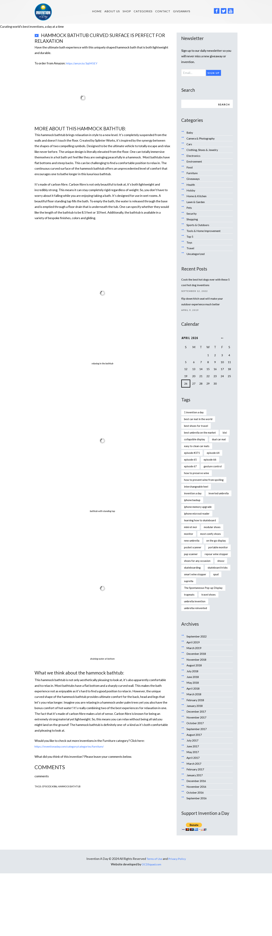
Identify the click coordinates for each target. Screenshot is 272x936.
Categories (143, 11)
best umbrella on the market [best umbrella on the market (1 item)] (203, 436)
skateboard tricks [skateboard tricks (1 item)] (196, 627)
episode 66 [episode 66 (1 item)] (213, 471)
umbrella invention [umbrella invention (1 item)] (196, 663)
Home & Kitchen (197, 197)
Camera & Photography (202, 139)
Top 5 (190, 237)
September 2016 (197, 861)
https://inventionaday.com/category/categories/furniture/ (74, 746)
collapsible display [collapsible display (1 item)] (208, 443)
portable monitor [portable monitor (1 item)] (195, 592)
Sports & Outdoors (199, 226)
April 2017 (193, 820)
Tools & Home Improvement (205, 231)
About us (112, 11)
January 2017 (195, 838)
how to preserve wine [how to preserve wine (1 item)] (198, 486)
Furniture (192, 174)
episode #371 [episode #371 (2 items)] (193, 464)
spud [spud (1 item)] (220, 635)
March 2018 (194, 757)
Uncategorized (196, 255)
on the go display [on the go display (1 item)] (195, 577)
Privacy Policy (178, 921)
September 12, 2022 (196, 292)
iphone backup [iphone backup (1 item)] (194, 527)
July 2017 (192, 803)
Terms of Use (154, 921)
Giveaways (181, 11)
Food (189, 168)
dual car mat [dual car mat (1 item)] (192, 450)
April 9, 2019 (191, 311)
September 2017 (197, 791)
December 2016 (197, 843)
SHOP (127, 11)
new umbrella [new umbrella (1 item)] (193, 570)
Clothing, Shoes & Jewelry (204, 151)
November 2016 (197, 849)
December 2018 (197, 716)
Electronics (194, 156)
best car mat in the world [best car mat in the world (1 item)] (200, 421)
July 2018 (192, 734)
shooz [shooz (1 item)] (188, 620)
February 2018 (196, 762)
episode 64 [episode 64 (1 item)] (216, 464)
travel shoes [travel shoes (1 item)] (211, 656)
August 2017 (195, 797)
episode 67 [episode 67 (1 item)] (191, 479)
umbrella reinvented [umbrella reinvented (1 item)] (197, 670)
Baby (189, 133)
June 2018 (193, 739)
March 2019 (194, 711)
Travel (190, 249)
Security (192, 214)
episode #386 (50, 786)
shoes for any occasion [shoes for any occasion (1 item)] (199, 613)
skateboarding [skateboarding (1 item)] (209, 620)
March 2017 (194, 826)
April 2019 (193, 705)
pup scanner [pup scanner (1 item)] (192, 599)
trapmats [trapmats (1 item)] (190, 656)
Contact (162, 11)
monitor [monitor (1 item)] (189, 563)
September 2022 (197, 699)
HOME (97, 11)
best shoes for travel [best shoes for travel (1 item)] (198, 428)
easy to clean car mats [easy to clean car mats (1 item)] (199, 457)
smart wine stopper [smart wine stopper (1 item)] (197, 635)
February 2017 (196, 832)
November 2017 (197, 780)
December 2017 (197, 774)
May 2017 (193, 815)
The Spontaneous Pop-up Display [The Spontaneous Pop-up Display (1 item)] (206, 649)
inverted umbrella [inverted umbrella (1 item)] (196, 520)
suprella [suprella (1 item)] (189, 642)
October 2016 (196, 855)
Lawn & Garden (196, 203)
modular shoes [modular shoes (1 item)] (216, 556)
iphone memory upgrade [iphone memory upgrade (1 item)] (200, 534)
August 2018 (195, 728)
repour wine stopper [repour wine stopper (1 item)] (198, 606)
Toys (189, 243)
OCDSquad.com (151, 927)
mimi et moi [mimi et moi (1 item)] (191, 556)
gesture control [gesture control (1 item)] (216, 479)
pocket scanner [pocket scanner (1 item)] (194, 585)
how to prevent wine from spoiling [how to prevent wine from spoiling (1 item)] (201, 496)
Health (191, 185)
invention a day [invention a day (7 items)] (194, 513)
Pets (189, 208)
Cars (189, 145)
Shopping (192, 220)
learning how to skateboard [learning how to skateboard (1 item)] (202, 549)
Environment (195, 162)
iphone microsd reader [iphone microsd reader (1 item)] (199, 541)
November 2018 (197, 722)
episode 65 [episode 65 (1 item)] (191, 471)
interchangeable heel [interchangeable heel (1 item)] (198, 506)
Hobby (191, 191)
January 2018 (195, 768)
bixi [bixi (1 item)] (186, 443)
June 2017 (193, 809)
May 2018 (193, 745)
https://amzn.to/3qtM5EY (83, 63)
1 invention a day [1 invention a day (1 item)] (195, 414)
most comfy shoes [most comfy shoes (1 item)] (214, 563)
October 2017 (196, 786)
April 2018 (193, 751)
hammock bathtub (72, 786)
